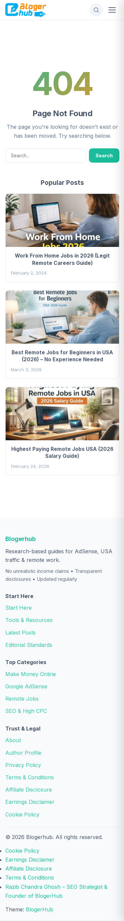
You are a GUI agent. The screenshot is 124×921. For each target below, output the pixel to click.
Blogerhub (20, 538)
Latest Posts (20, 632)
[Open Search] (96, 10)
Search (104, 155)
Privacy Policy (23, 765)
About (13, 740)
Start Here (18, 607)
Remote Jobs (22, 698)
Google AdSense (26, 686)
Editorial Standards (28, 645)
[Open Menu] (112, 10)
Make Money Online (30, 674)
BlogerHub (39, 909)
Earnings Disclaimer (30, 802)
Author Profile (23, 752)
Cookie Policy (22, 814)
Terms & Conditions (29, 777)
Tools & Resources (29, 620)
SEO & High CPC (26, 711)
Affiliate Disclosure (28, 789)
